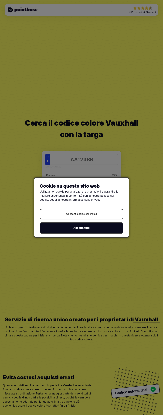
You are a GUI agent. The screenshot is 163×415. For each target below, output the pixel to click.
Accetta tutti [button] (81, 227)
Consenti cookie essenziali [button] (81, 213)
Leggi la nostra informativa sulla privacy (75, 199)
